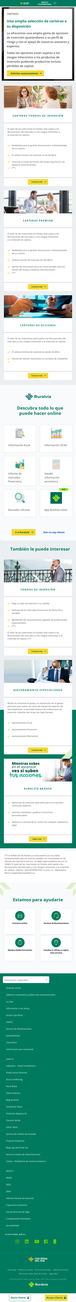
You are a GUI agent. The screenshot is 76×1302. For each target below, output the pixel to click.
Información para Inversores (20, 1049)
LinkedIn (27, 1241)
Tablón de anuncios (60, 1269)
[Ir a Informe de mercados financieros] (20, 471)
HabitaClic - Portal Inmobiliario (21, 1065)
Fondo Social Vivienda (16, 1072)
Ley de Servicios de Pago (18, 1211)
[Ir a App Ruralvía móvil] (56, 503)
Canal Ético (11, 1042)
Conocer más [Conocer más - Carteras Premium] (37, 286)
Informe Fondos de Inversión (20, 1198)
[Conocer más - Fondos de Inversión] (38, 571)
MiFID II (9, 1171)
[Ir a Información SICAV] (56, 438)
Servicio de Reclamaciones (19, 1028)
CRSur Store (12, 1127)
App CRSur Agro (13, 1241)
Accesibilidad (12, 1225)
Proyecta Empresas (15, 1140)
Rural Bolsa (11, 1086)
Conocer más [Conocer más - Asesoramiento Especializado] (37, 750)
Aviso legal (12, 1269)
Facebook (46, 1241)
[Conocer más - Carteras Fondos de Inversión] (38, 97)
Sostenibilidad (13, 1035)
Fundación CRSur (14, 1106)
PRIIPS (9, 1177)
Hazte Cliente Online (55, 1241)
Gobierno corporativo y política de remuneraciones (30, 994)
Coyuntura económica (16, 1205)
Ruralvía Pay (8, 1241)
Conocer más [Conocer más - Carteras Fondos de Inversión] (37, 182)
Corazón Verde (13, 1120)
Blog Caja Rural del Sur (17, 1147)
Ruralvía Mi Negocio (11, 1241)
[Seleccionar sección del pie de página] (26, 979)
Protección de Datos (43, 1269)
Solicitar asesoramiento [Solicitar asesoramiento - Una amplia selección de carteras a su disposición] (24, 73)
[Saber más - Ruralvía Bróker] (38, 770)
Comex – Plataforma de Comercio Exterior (26, 1161)
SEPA (8, 1191)
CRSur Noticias (13, 1093)
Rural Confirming (14, 1079)
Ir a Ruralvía (22, 532)
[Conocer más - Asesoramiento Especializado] (38, 671)
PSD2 (8, 1184)
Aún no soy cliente (54, 532)
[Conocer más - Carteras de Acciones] (38, 306)
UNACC (9, 1022)
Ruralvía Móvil (6, 1241)
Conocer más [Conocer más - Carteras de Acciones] (37, 375)
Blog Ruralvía (12, 1100)
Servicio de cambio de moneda (21, 1134)
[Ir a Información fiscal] (20, 438)
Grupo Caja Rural (14, 1015)
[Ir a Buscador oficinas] (20, 503)
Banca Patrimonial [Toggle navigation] (47, 3)
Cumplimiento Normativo (18, 1218)
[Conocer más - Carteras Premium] (38, 201)
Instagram (17, 1241)
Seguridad (53, 1273)
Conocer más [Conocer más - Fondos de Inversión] (37, 651)
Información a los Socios (17, 1008)
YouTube (36, 1241)
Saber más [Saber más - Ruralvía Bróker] (37, 839)
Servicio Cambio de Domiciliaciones (23, 1154)
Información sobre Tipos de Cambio (33, 1273)
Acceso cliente (54, 1297)
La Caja (9, 1001)
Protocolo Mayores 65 (16, 1113)
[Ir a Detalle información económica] (56, 471)
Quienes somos (13, 988)
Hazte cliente (18, 1297)
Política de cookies (25, 1269)
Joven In (10, 1059)
